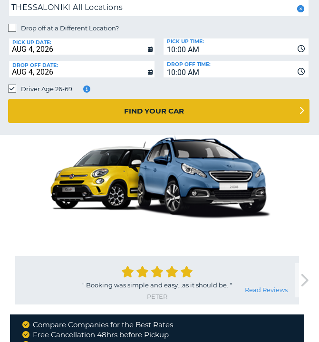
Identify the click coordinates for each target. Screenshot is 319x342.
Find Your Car (154, 110)
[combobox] (236, 46)
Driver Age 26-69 (46, 89)
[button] (300, 9)
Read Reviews (266, 290)
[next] (304, 280)
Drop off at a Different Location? (70, 28)
